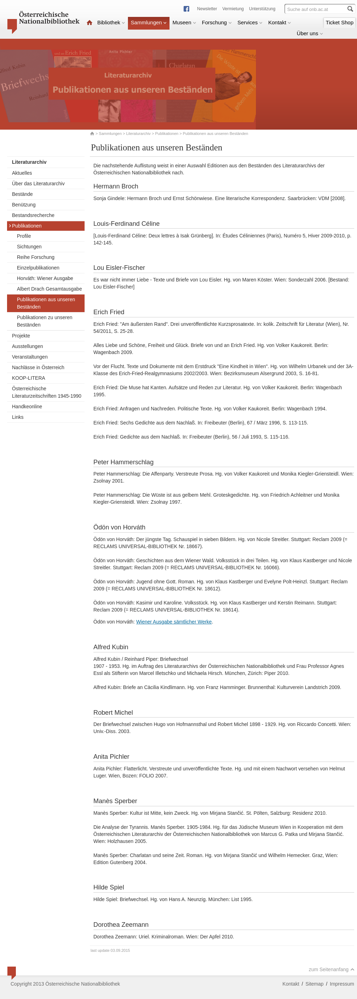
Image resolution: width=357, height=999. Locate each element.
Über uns (310, 33)
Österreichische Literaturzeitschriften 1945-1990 (46, 392)
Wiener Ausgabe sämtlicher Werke (174, 622)
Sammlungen (149, 22)
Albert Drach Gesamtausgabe (49, 289)
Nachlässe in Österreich (38, 367)
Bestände (22, 194)
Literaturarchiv (139, 133)
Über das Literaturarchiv (38, 183)
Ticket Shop (339, 22)
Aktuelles (22, 173)
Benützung (24, 204)
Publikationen (166, 133)
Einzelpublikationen (38, 268)
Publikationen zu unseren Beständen (44, 321)
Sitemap (315, 984)
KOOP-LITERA (28, 378)
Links (18, 417)
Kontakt (279, 22)
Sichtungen (29, 246)
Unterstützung (262, 8)
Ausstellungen (27, 346)
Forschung (217, 22)
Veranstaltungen (30, 357)
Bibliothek (111, 22)
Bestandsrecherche (33, 215)
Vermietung (233, 8)
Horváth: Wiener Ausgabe (45, 278)
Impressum (342, 984)
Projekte (21, 336)
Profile (24, 236)
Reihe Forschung (36, 257)
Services (250, 22)
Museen (184, 22)
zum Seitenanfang (332, 969)
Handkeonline (27, 406)
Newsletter (207, 8)
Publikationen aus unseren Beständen (46, 303)
